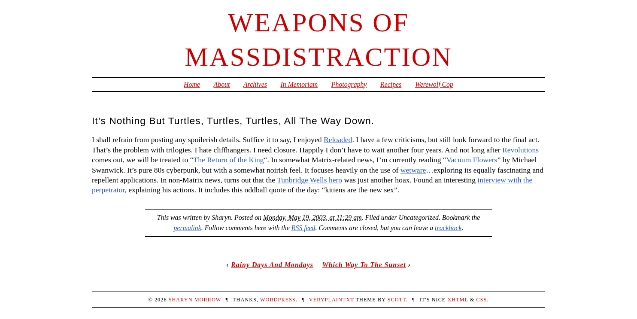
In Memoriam (299, 84)
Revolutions (520, 150)
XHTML (457, 300)
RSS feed (303, 227)
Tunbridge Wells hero (309, 180)
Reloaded (338, 139)
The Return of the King (228, 159)
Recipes (390, 84)
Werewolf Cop (434, 84)
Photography (349, 84)
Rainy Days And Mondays (272, 264)
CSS (481, 300)
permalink (187, 227)
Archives (255, 84)
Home (192, 84)
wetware (413, 170)
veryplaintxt (331, 300)
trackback (448, 227)
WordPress (278, 300)
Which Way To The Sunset (364, 264)
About (222, 84)
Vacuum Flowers (471, 159)
